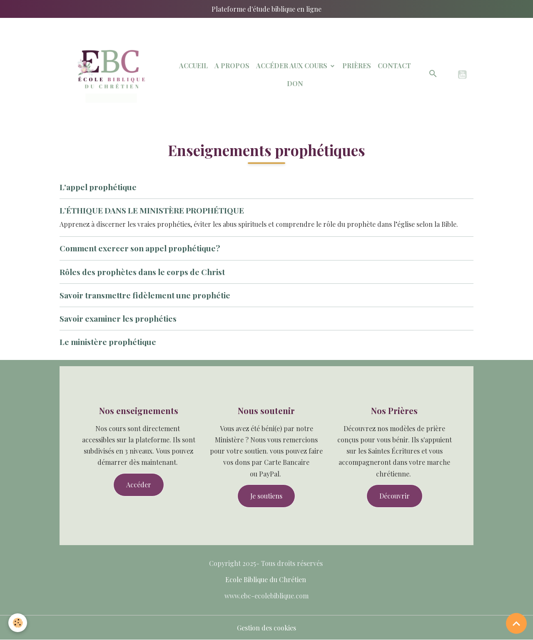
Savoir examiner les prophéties (118, 318)
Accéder (138, 484)
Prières (356, 65)
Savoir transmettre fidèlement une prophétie (145, 295)
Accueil (193, 65)
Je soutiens (266, 495)
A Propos (231, 65)
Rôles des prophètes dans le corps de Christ (142, 271)
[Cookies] (17, 622)
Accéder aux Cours (292, 65)
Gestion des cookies (266, 627)
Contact (394, 65)
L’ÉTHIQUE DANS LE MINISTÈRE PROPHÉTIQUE (152, 210)
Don (295, 83)
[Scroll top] (516, 623)
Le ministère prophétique (108, 341)
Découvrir (394, 495)
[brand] (109, 74)
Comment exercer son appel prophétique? (140, 248)
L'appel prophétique (98, 186)
